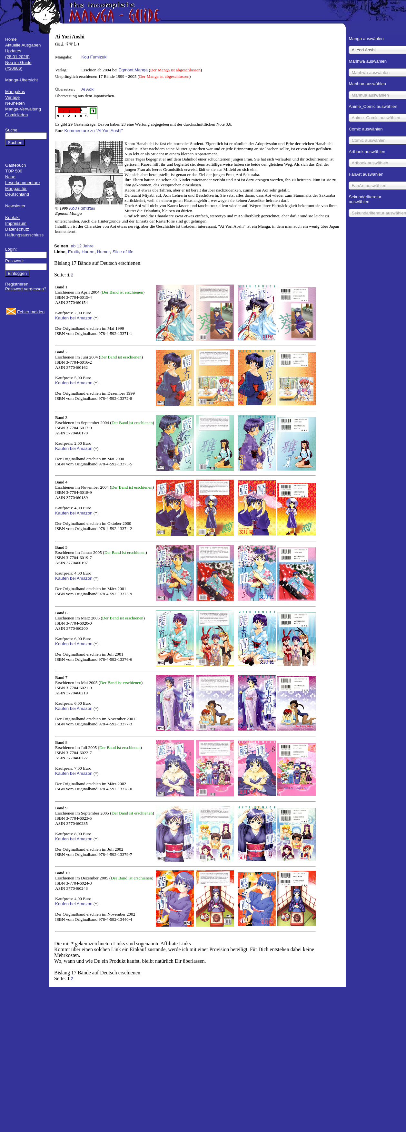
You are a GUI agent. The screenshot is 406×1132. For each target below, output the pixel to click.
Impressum (15, 223)
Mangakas (15, 91)
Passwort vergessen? (25, 288)
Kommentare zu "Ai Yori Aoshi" (93, 130)
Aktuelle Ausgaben (23, 45)
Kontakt (12, 217)
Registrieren (16, 284)
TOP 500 (13, 171)
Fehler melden (31, 311)
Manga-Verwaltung (23, 109)
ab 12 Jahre (82, 246)
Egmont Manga (133, 70)
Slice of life (123, 251)
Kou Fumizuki (94, 57)
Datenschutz (17, 229)
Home (11, 39)
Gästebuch (15, 165)
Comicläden (16, 114)
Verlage (12, 97)
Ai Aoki (87, 89)
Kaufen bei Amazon (74, 318)
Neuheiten (15, 103)
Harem (88, 251)
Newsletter (15, 205)
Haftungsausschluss (24, 235)
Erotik (73, 251)
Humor (103, 251)
